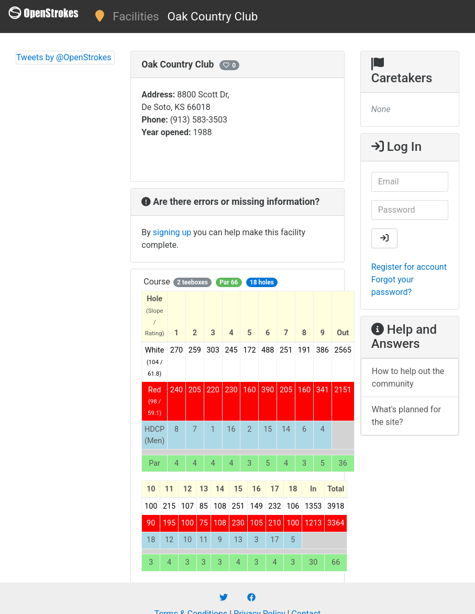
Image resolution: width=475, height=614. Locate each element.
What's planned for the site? (406, 415)
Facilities (136, 16)
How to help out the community (408, 377)
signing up (172, 232)
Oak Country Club (213, 16)
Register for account (409, 267)
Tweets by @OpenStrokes (64, 57)
